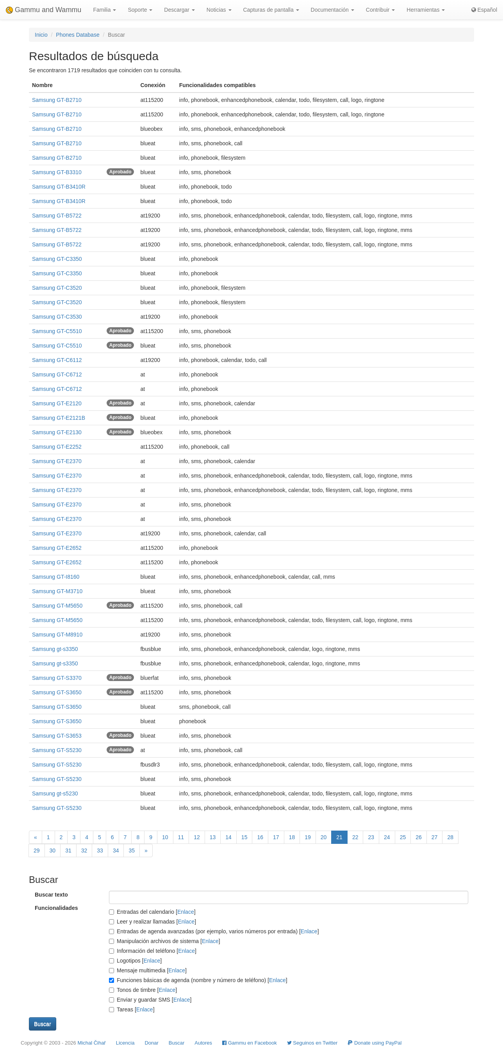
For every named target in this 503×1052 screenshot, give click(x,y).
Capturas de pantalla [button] (271, 10)
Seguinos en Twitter (312, 1043)
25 (403, 837)
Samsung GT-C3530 (57, 317)
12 (197, 837)
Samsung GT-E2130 (57, 432)
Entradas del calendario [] (152, 912)
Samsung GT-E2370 (57, 461)
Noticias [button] (219, 10)
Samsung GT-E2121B (58, 418)
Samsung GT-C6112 (57, 360)
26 (419, 837)
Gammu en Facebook (249, 1043)
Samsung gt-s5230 (55, 793)
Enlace (185, 912)
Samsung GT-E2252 (57, 447)
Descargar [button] (179, 10)
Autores (203, 1043)
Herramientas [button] (426, 10)
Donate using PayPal (374, 1043)
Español (484, 10)
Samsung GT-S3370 (57, 678)
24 (387, 837)
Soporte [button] (140, 10)
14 (228, 837)
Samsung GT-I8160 (55, 577)
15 (244, 837)
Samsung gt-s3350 (55, 649)
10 (165, 837)
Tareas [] (132, 1009)
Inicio (41, 35)
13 (213, 837)
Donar (151, 1043)
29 (37, 850)
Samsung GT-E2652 (57, 548)
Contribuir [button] (380, 10)
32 (84, 850)
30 (53, 850)
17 (276, 837)
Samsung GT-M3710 (57, 591)
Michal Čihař (91, 1043)
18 (292, 837)
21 (339, 837)
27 (435, 837)
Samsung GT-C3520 (57, 288)
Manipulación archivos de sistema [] (164, 941)
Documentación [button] (332, 10)
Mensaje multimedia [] (148, 970)
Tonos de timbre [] (143, 990)
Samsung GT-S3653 (57, 736)
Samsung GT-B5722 (57, 215)
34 (116, 850)
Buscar (176, 1043)
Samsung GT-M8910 (57, 634)
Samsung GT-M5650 (57, 606)
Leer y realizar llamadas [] (152, 921)
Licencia (125, 1043)
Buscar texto (51, 895)
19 (308, 837)
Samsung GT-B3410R (59, 187)
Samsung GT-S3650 (57, 692)
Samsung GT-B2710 (57, 100)
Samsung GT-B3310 (57, 172)
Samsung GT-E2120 (57, 403)
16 (260, 837)
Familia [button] (104, 10)
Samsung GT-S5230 (57, 750)
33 (100, 850)
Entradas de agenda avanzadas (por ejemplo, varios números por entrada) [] (214, 931)
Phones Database (77, 35)
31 (68, 850)
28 (450, 837)
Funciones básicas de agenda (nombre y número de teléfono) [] (198, 980)
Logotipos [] (135, 960)
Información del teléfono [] (152, 951)
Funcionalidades (56, 908)
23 (371, 837)
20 (324, 837)
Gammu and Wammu (43, 10)
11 (181, 837)
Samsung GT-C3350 (57, 259)
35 (131, 850)
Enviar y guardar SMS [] (150, 1000)
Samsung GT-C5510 (57, 331)
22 (355, 837)
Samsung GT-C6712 (57, 374)
